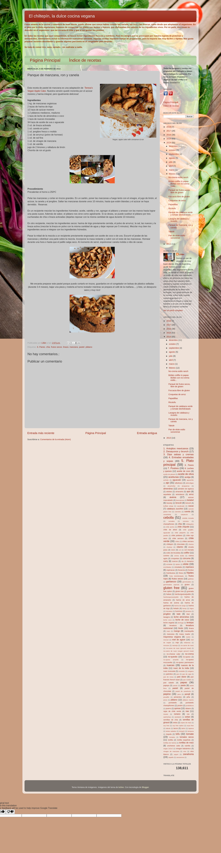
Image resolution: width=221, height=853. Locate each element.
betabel (190, 500)
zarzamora (180, 757)
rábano (188, 708)
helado (176, 608)
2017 (169, 131)
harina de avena (171, 603)
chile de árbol (170, 530)
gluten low (179, 591)
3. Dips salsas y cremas (178, 454)
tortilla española (183, 740)
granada (190, 591)
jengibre (167, 614)
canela (187, 511)
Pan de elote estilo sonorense (176, 236)
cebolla (168, 517)
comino (166, 556)
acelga (188, 477)
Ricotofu (172, 208)
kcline (121, 787)
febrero (172, 174)
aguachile (190, 480)
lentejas (190, 622)
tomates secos (187, 737)
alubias (169, 491)
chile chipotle (183, 527)
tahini (183, 728)
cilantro (180, 547)
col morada (189, 550)
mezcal (165, 640)
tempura (191, 731)
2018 (169, 127)
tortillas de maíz (186, 743)
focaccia (181, 570)
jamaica (188, 611)
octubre (172, 150)
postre (180, 705)
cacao (191, 506)
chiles (177, 541)
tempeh (181, 731)
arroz (191, 494)
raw (187, 711)
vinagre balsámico (183, 748)
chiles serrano (188, 541)
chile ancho (170, 527)
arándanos (180, 494)
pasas (175, 685)
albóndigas (190, 483)
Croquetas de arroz (177, 200)
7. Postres (173, 468)
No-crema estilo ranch (178, 177)
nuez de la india (181, 668)
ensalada (178, 567)
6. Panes (41, 347)
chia (48, 347)
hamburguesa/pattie (183, 594)
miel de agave (178, 640)
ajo (167, 482)
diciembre (173, 146)
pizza (165, 700)
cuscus (175, 561)
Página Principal (45, 60)
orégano (191, 671)
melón (188, 637)
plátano (89, 347)
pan (177, 674)
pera (179, 694)
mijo (177, 642)
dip (183, 561)
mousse (166, 645)
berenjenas (180, 500)
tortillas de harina (169, 743)
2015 (169, 139)
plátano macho (188, 700)
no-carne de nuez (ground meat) (178, 648)
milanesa (187, 642)
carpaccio (184, 514)
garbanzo (171, 581)
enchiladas (167, 567)
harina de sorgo (180, 605)
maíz (168, 631)
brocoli (179, 503)
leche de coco (182, 620)
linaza (65, 347)
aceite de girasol (169, 474)
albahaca (178, 483)
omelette (182, 671)
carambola (167, 514)
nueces (170, 665)
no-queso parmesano (185, 662)
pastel (81, 347)
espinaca (189, 567)
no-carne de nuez (187, 645)
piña (188, 697)
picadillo (166, 697)
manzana (73, 347)
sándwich (177, 717)
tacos (176, 728)
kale (178, 614)
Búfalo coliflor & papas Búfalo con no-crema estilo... (178, 183)
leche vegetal (168, 623)
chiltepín (169, 544)
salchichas (167, 717)
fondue (191, 570)
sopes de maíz (186, 722)
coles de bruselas (173, 553)
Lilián (181, 254)
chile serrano (178, 538)
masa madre (184, 634)
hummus (178, 611)
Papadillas (173, 204)
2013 (169, 244)
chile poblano (176, 535)
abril (171, 166)
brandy (169, 503)
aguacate (177, 480)
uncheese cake (173, 746)
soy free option (178, 725)
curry (165, 561)
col (180, 550)
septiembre (174, 154)
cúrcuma (186, 558)
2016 (169, 135)
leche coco (167, 620)
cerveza (185, 521)
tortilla (170, 740)
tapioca (191, 728)
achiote (166, 480)
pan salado (168, 683)
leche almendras (181, 617)
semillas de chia (170, 720)
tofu (178, 733)
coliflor (187, 553)
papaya (166, 685)
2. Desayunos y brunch (176, 451)
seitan (187, 717)
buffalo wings (168, 506)
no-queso (187, 657)
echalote (169, 564)
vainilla (187, 746)
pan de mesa (168, 677)
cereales (171, 521)
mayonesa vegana (172, 637)
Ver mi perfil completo (173, 310)
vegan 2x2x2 (168, 748)
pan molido (187, 680)
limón (180, 628)
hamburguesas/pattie (171, 597)
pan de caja (186, 674)
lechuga (181, 623)
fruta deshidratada (176, 576)
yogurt (176, 754)
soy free (166, 725)
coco (173, 550)
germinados (187, 582)
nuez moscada (169, 671)
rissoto (165, 714)
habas (168, 594)
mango (177, 631)
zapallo (171, 757)
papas (183, 682)
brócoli (188, 503)
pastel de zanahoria (183, 691)
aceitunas (173, 477)
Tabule (171, 231)
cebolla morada (188, 518)
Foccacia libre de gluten (179, 196)
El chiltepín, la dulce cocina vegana (62, 16)
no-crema (189, 654)
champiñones (168, 524)
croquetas (175, 558)
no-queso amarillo (171, 660)
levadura (172, 625)
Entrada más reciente (40, 433)
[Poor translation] (10, 811)
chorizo (191, 544)
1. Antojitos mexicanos (175, 448)
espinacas (170, 570)
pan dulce (181, 677)
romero (177, 714)
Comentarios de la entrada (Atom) (55, 439)
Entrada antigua (147, 433)
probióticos (190, 705)
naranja (175, 645)
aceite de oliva (186, 474)
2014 (169, 143)
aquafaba (167, 494)
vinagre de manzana (171, 751)
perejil (187, 694)
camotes (178, 512)
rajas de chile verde (172, 711)
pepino (167, 694)
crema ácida (179, 556)
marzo (172, 170)
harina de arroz (183, 600)
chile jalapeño (180, 533)
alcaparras (185, 486)
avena (173, 497)
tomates (172, 737)
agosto (172, 158)
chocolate (181, 544)
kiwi (188, 614)
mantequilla (189, 631)
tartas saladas (171, 731)
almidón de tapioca (186, 489)
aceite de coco (183, 471)
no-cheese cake (173, 654)
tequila (169, 734)
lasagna (166, 617)
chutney (169, 547)
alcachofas (171, 486)
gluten (187, 584)
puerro (168, 708)
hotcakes (169, 611)
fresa (181, 573)
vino (184, 751)
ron (188, 714)
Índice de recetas (85, 60)
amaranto (179, 491)
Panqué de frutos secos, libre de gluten (179, 191)
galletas (191, 579)
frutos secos (56, 347)
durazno (190, 561)
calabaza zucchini (175, 509)
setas (175, 722)
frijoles (190, 572)
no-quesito (172, 657)
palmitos (169, 674)
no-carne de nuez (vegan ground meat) (178, 651)
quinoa (177, 708)
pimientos (178, 697)
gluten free (171, 588)
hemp (184, 608)
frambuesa (170, 573)
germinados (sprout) (171, 584)
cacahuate (180, 506)
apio (188, 491)
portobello (173, 703)
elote (185, 564)
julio (171, 162)
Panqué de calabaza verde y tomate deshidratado (180, 213)
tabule (168, 728)
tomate (190, 733)
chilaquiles (190, 524)
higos (192, 608)
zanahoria (188, 754)
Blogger (145, 787)
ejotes (178, 564)
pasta (183, 685)
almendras (168, 489)
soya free (190, 725)
